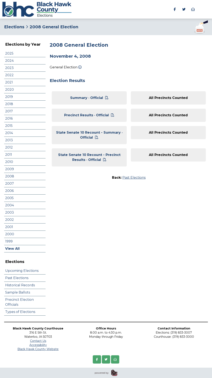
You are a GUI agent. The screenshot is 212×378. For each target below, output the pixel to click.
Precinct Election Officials (19, 302)
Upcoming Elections (22, 271)
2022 (9, 75)
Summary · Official (89, 98)
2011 (8, 155)
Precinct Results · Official (89, 115)
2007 (9, 183)
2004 (9, 205)
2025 (9, 53)
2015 (9, 126)
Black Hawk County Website (38, 349)
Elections (14, 26)
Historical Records (20, 285)
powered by (102, 372)
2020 (9, 90)
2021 (9, 82)
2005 (9, 198)
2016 (9, 118)
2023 (9, 68)
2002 (9, 220)
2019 (9, 97)
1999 (9, 241)
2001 (9, 227)
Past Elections (16, 278)
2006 (9, 191)
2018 (9, 104)
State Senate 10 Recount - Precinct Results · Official (89, 157)
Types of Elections (20, 312)
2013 (9, 140)
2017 (9, 111)
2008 (9, 176)
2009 (9, 169)
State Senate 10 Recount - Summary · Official (89, 135)
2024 (9, 61)
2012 (9, 147)
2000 (9, 234)
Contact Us (38, 341)
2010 (9, 162)
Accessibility (38, 345)
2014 (9, 133)
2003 (9, 212)
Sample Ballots (17, 292)
